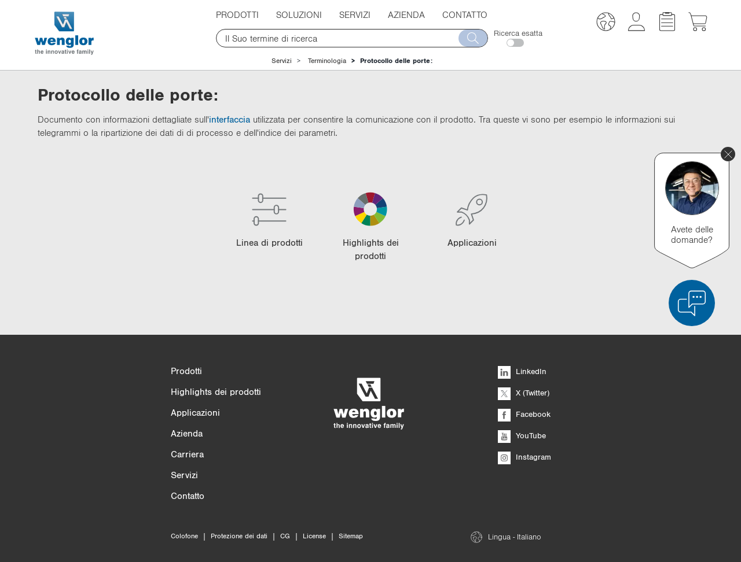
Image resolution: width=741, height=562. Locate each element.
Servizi (354, 14)
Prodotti (237, 14)
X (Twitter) (523, 393)
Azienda (406, 14)
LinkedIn (522, 371)
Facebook (524, 414)
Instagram (524, 457)
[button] (605, 23)
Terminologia (327, 60)
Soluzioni (299, 14)
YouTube (522, 435)
